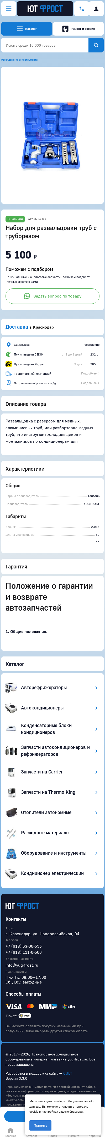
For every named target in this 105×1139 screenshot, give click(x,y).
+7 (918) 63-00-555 (24, 946)
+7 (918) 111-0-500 (24, 952)
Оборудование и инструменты (19, 59)
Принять (40, 1125)
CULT (67, 1073)
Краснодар (43, 327)
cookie (57, 1101)
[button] (52, 135)
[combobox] (44, 45)
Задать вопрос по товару (52, 296)
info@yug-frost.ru (22, 965)
